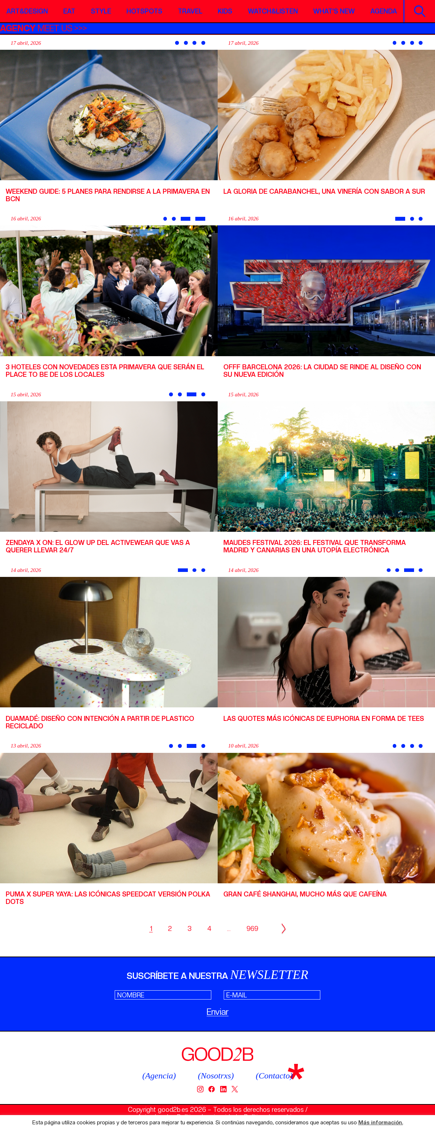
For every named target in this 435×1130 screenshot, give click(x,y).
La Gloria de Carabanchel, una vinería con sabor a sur (324, 191)
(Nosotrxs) (216, 1075)
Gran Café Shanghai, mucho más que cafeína (305, 894)
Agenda (383, 11)
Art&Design (27, 11)
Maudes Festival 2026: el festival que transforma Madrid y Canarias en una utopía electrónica (314, 546)
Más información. (380, 1123)
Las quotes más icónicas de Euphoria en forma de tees (323, 718)
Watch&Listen (273, 11)
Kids (225, 11)
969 (252, 928)
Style (101, 11)
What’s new (334, 11)
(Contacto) (274, 1075)
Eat (69, 11)
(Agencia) (159, 1075)
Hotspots (144, 11)
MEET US (36, 28)
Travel (190, 11)
